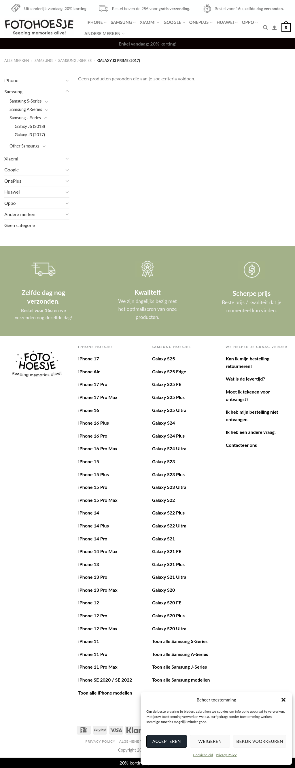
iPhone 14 (88, 512)
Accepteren (166, 741)
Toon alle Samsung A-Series (180, 654)
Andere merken (104, 34)
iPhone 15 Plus (93, 474)
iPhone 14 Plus (93, 525)
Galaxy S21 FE (166, 551)
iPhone (96, 22)
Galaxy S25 (163, 358)
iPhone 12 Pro (92, 615)
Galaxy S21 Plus (168, 564)
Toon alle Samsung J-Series (179, 666)
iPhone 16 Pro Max (98, 448)
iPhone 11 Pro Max (98, 666)
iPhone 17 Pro (92, 384)
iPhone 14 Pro (92, 538)
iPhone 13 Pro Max (98, 590)
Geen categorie (19, 225)
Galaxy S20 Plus (168, 615)
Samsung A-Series (26, 109)
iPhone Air (89, 371)
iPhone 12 (88, 602)
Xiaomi (149, 22)
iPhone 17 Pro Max (98, 397)
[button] (283, 700)
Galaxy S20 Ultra (169, 628)
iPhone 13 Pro (92, 577)
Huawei (227, 22)
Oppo (250, 22)
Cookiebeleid (203, 755)
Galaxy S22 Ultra (169, 525)
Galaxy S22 (163, 500)
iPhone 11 (88, 641)
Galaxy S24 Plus (168, 435)
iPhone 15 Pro (92, 487)
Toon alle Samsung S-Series (180, 641)
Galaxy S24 (163, 422)
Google (174, 22)
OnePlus (201, 22)
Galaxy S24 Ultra (169, 448)
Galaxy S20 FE (166, 602)
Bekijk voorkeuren (259, 741)
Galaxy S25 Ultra (169, 410)
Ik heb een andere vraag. (251, 432)
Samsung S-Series (25, 101)
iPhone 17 (88, 358)
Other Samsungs (24, 145)
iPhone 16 (88, 410)
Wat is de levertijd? (245, 378)
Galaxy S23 (163, 461)
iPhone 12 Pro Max (98, 628)
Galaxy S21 (163, 538)
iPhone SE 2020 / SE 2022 (105, 679)
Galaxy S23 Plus (168, 474)
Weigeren (210, 741)
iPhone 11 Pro (92, 654)
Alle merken (16, 60)
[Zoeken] (265, 27)
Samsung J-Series (75, 60)
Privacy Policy (226, 755)
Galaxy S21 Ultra (169, 577)
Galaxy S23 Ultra (169, 487)
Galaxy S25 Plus (168, 397)
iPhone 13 (88, 564)
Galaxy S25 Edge (169, 371)
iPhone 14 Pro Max (98, 551)
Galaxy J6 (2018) (30, 126)
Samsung (123, 22)
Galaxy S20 (163, 590)
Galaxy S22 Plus (168, 512)
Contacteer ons (241, 445)
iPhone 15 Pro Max (98, 500)
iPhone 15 (88, 461)
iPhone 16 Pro (92, 435)
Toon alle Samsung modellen (181, 679)
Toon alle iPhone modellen (105, 692)
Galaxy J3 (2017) (30, 134)
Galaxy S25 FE (166, 384)
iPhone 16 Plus (93, 422)
